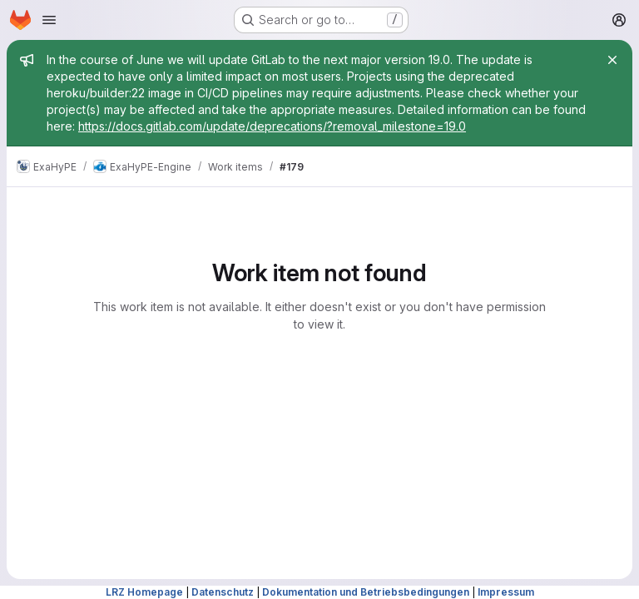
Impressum (506, 592)
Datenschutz (222, 592)
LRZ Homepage (144, 592)
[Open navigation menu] (49, 20)
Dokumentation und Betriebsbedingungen (365, 592)
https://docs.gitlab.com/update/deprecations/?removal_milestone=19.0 (272, 126)
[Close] (612, 60)
